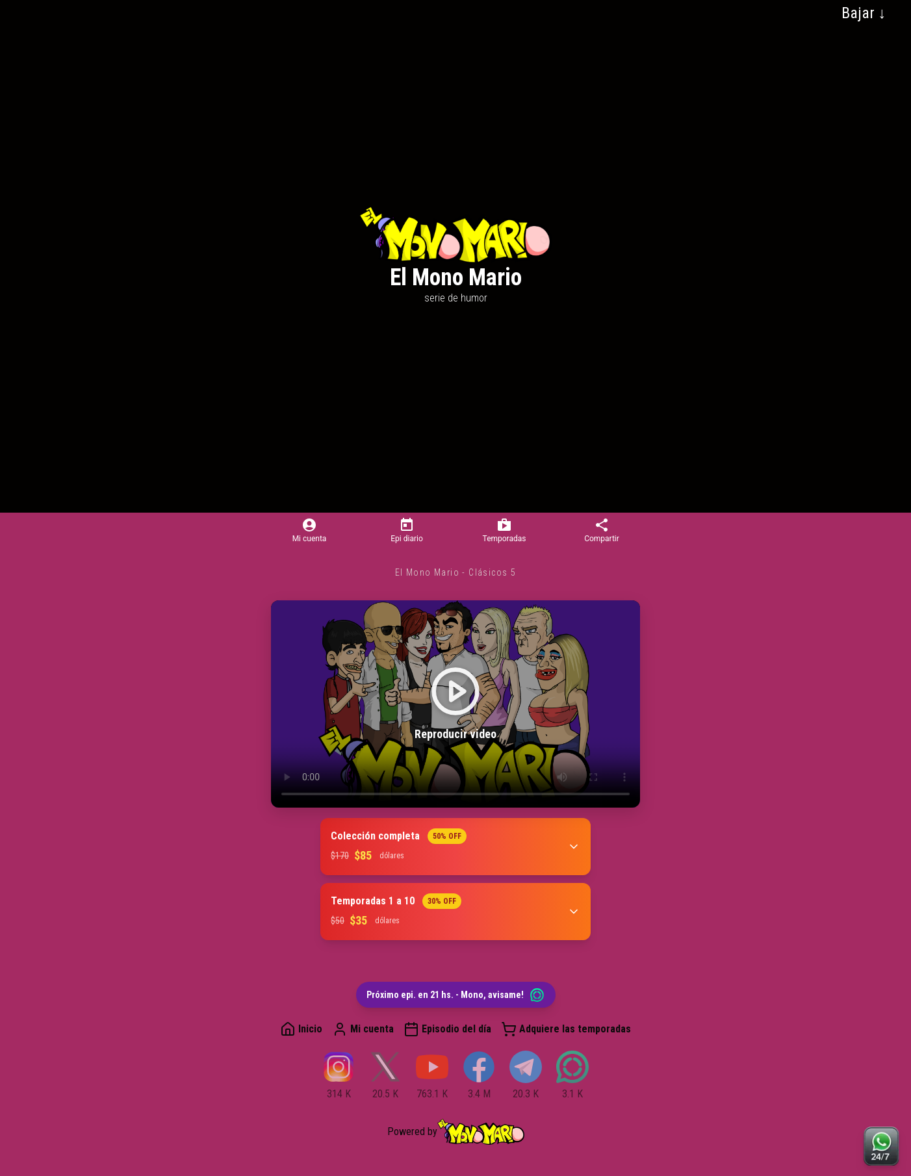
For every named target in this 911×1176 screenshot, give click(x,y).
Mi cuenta (363, 1029)
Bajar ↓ (863, 13)
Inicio (301, 1029)
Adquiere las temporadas (566, 1029)
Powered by (455, 1132)
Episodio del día (447, 1029)
